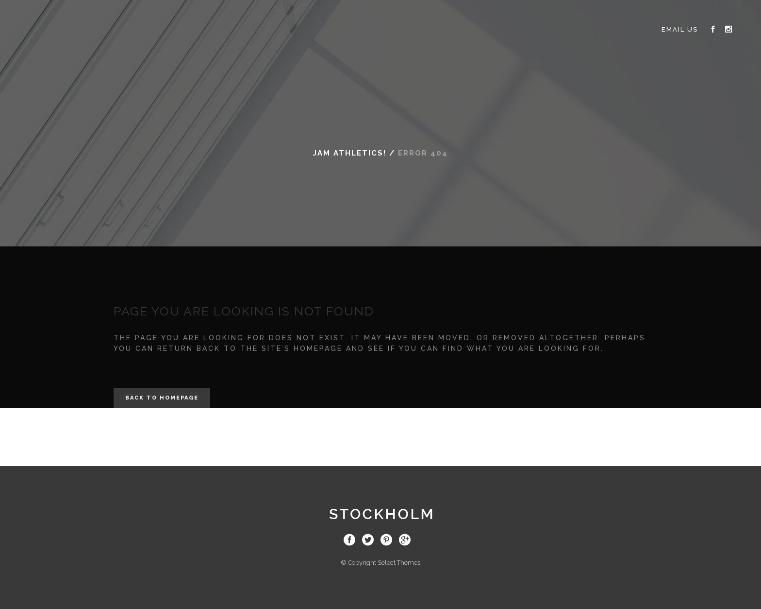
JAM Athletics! (349, 153)
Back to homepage (162, 398)
